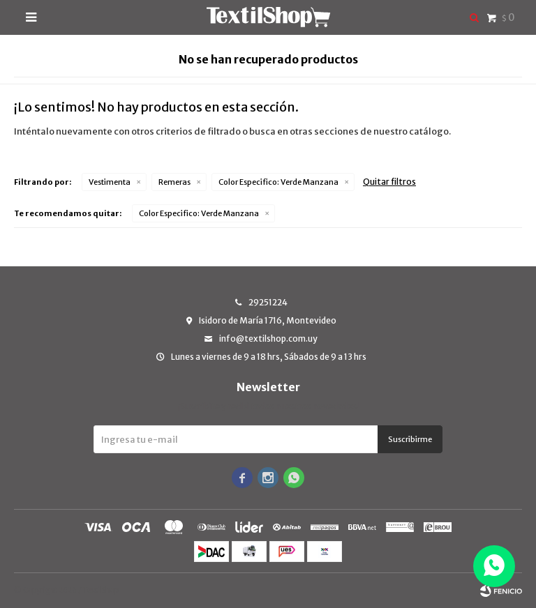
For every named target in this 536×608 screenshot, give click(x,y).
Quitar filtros (389, 181)
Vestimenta (110, 182)
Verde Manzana (278, 182)
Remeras (174, 182)
